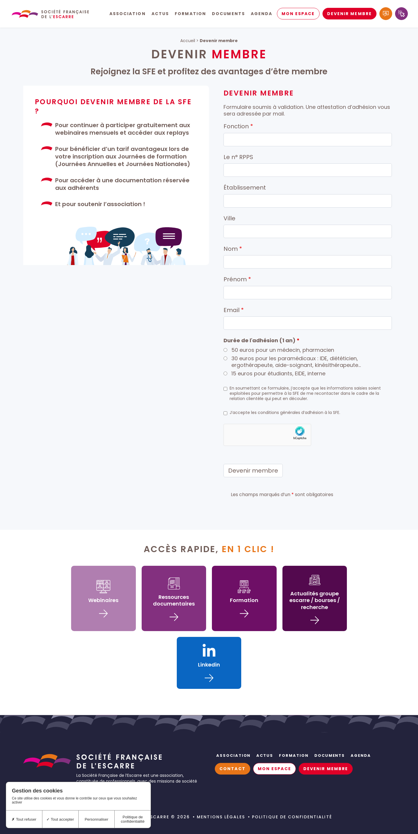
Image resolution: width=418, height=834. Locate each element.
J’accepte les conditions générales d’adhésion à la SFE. (285, 412)
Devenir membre (349, 14)
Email (234, 310)
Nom (233, 249)
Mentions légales (221, 817)
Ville (229, 218)
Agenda (262, 14)
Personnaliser (97, 819)
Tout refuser (24, 819)
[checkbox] (225, 389)
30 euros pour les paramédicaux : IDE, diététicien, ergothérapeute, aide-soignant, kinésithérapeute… (296, 362)
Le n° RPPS (238, 157)
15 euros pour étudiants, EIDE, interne (278, 373)
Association (127, 14)
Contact (232, 769)
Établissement (245, 187)
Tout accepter (60, 819)
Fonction (238, 126)
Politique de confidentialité (292, 817)
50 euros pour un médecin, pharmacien (282, 350)
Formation (190, 14)
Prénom (237, 279)
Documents (228, 14)
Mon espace (298, 14)
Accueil (187, 41)
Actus (160, 14)
